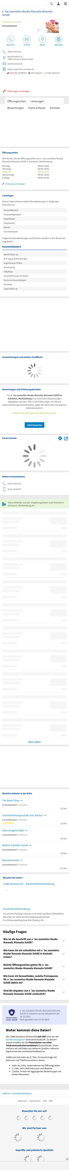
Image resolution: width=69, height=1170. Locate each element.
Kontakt (55, 108)
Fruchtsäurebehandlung (16, 909)
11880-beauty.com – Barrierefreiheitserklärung (28, 883)
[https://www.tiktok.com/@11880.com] (27, 1118)
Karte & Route (37, 108)
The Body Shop (10, 800)
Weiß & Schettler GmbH (15, 845)
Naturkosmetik (10, 860)
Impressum (22, 1100)
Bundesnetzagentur (15, 1039)
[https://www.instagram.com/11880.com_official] (34, 1118)
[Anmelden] (58, 3)
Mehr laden (34, 741)
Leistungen (37, 101)
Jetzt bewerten (34, 425)
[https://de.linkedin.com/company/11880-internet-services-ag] (50, 1118)
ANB (50, 1100)
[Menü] (65, 3)
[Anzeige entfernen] (67, 1159)
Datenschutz (35, 1100)
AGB (45, 1100)
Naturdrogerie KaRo (13, 830)
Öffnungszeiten (16, 101)
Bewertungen (15, 108)
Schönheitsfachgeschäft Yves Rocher (22, 815)
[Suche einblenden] (51, 3)
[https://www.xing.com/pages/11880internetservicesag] (42, 1118)
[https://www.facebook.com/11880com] (19, 1118)
